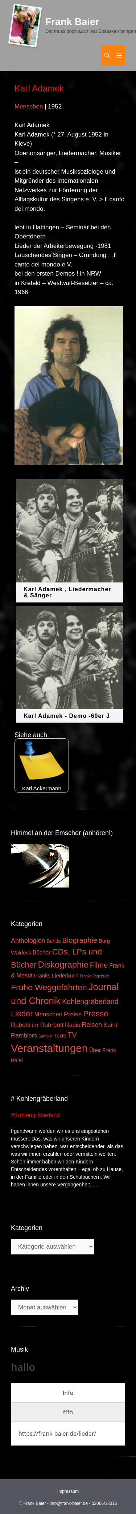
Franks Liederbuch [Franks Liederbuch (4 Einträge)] (56, 976)
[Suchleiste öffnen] (107, 56)
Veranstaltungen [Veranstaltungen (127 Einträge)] (49, 1048)
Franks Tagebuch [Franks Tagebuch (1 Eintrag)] (95, 976)
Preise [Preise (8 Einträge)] (73, 1014)
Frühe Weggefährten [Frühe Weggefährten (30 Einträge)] (49, 987)
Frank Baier (72, 21)
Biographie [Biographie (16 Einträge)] (79, 940)
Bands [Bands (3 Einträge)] (53, 941)
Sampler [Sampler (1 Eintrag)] (45, 1036)
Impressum (68, 1491)
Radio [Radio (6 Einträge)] (73, 1024)
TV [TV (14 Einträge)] (72, 1035)
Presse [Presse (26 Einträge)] (95, 1013)
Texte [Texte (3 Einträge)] (60, 1036)
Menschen (29, 106)
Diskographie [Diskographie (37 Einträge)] (63, 964)
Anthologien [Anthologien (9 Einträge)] (28, 940)
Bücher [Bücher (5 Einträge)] (41, 952)
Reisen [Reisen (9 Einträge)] (92, 1024)
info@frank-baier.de (69, 1503)
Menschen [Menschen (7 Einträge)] (48, 1014)
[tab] (68, 1393)
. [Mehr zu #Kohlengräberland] (99, 1184)
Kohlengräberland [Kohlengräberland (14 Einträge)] (90, 1001)
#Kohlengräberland (35, 1115)
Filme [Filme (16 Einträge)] (99, 965)
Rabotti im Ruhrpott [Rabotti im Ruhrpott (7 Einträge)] (37, 1024)
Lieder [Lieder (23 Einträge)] (22, 1013)
